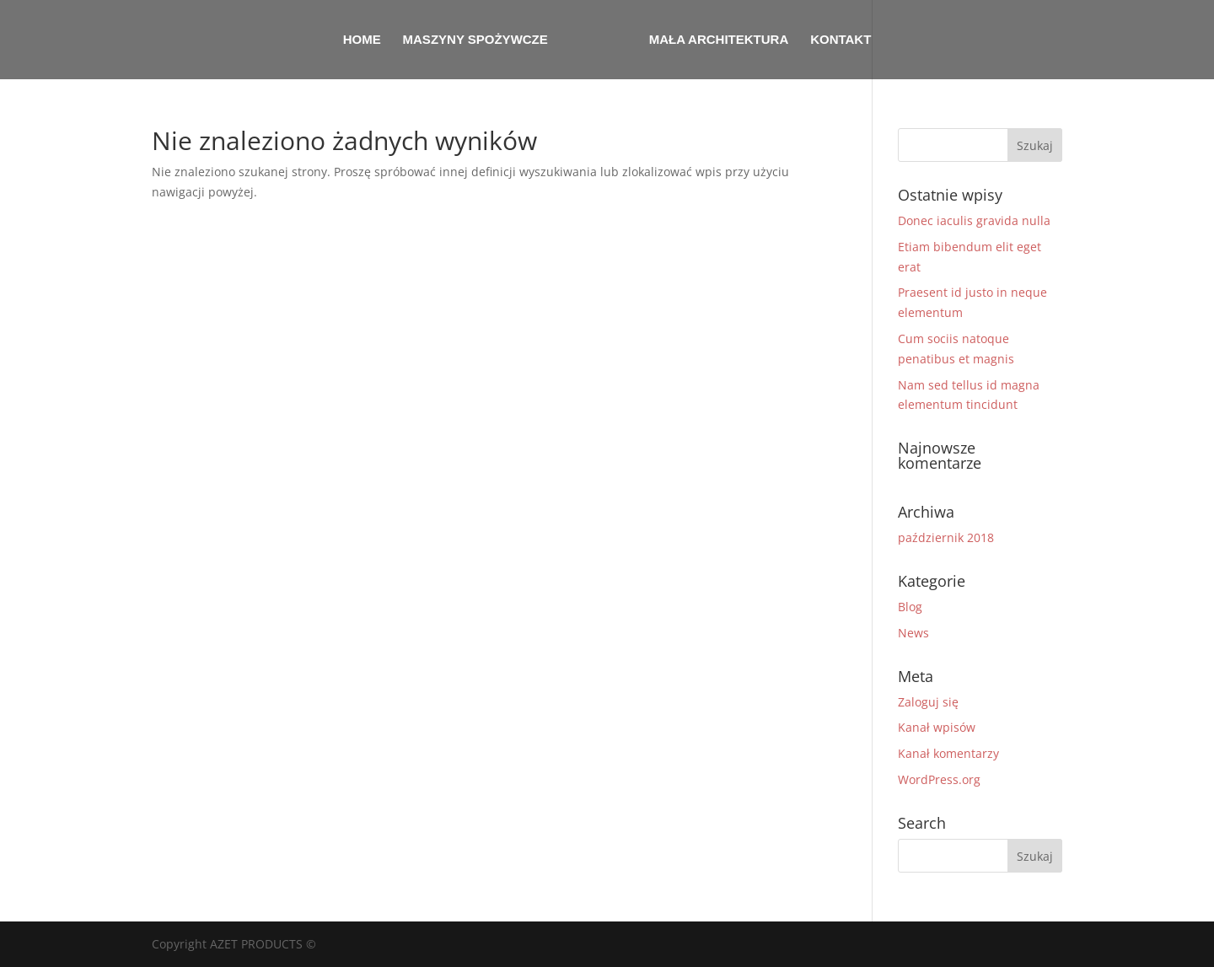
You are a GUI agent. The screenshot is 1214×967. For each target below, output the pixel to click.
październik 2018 (946, 537)
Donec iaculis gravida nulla (974, 220)
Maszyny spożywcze (475, 40)
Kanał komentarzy (948, 753)
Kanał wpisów (936, 727)
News (913, 633)
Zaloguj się (928, 702)
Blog (910, 607)
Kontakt (840, 40)
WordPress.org (939, 779)
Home (362, 40)
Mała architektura (719, 40)
